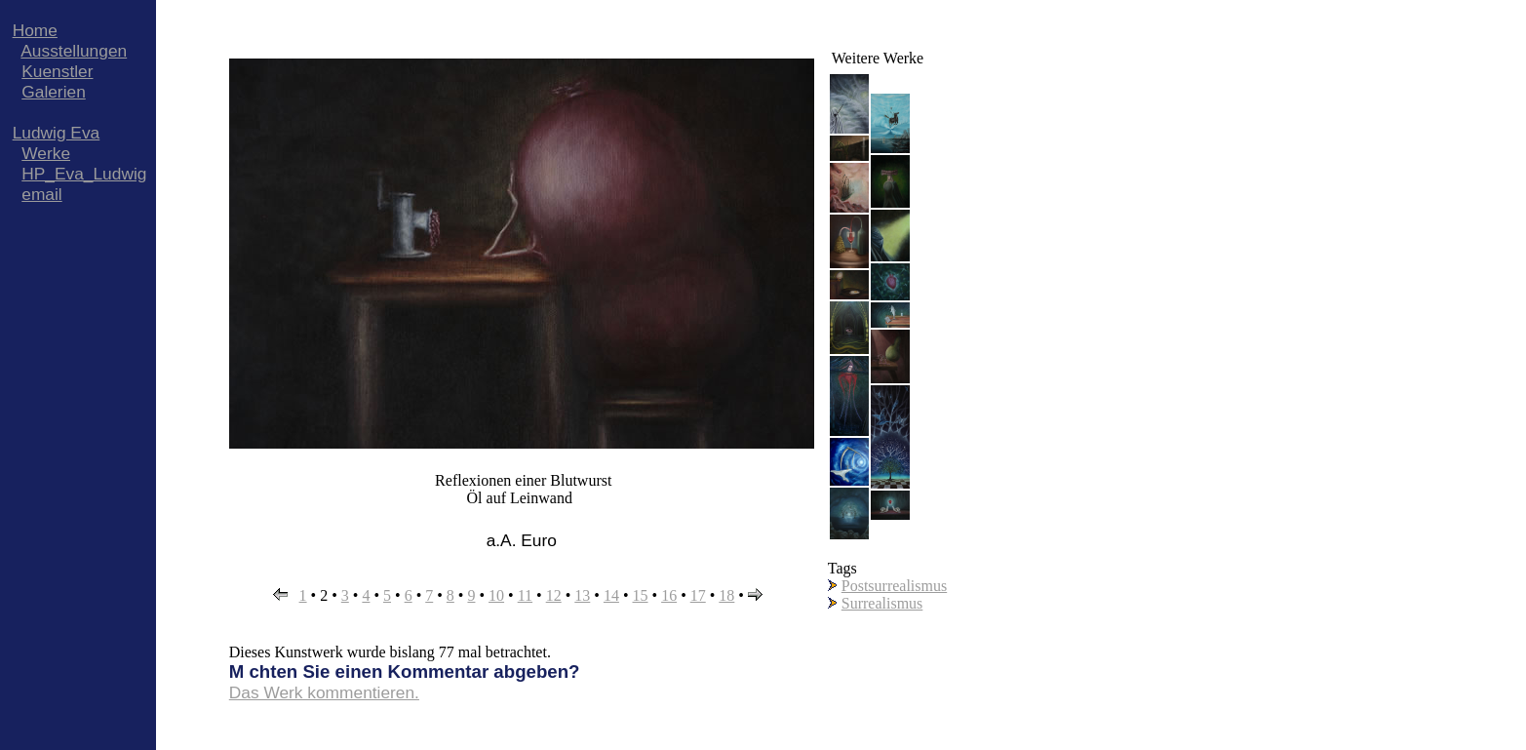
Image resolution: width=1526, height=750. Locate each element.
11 (525, 595)
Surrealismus (882, 603)
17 (698, 595)
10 (496, 595)
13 (582, 595)
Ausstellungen (73, 50)
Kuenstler (57, 71)
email (41, 194)
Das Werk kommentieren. (324, 692)
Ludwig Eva (56, 132)
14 (611, 595)
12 (554, 595)
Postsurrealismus (894, 585)
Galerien (53, 91)
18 (726, 595)
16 (669, 595)
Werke (45, 153)
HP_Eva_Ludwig (83, 173)
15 (640, 595)
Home (35, 30)
